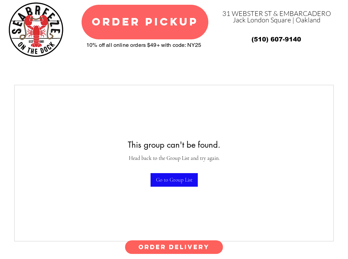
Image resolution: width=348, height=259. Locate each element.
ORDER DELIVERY (174, 247)
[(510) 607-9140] (276, 39)
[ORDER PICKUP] (145, 22)
